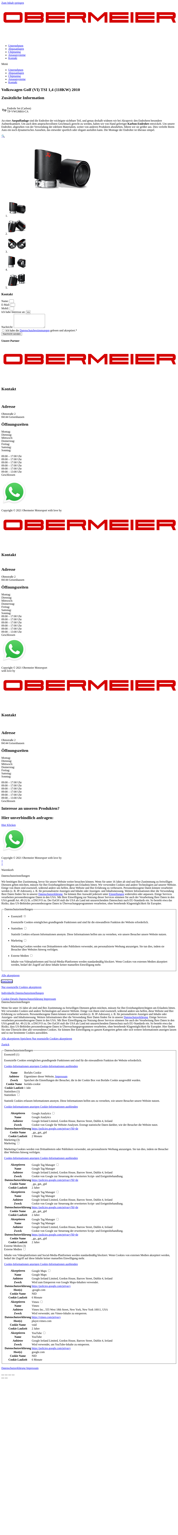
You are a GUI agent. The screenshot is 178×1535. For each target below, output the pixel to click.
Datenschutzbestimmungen (35, 333)
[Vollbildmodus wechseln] (9, 1377)
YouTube (37, 1339)
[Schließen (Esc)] (2, 1377)
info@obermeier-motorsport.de (18, 401)
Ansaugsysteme (17, 55)
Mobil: (5, 308)
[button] (89, 64)
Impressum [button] (50, 1001)
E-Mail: (6, 304)
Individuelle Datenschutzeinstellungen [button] (22, 995)
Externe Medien (21, 958)
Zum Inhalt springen (12, 2)
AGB (35, 509)
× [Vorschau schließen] (2, 863)
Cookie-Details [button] (10, 1001)
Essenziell (18, 918)
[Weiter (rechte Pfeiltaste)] (6, 1380)
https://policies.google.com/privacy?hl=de (55, 1131)
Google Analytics (41, 1119)
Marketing (18, 943)
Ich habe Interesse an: (13, 311)
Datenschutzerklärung (50, 896)
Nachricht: (7, 329)
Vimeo (35, 1308)
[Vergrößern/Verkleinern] (13, 1377)
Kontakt (12, 58)
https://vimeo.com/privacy (46, 1319)
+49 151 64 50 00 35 (12, 398)
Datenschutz (23, 509)
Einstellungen (116, 896)
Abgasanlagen (16, 48)
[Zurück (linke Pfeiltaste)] (2, 1380)
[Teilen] (6, 1377)
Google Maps (39, 1277)
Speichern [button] (6, 983)
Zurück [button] (5, 1047)
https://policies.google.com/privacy (51, 1288)
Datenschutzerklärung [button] (31, 1001)
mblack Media (70, 512)
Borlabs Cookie (32, 1075)
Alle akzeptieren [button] (10, 978)
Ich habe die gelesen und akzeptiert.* (41, 333)
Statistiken (18, 931)
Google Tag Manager (43, 1171)
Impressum (7, 509)
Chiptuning (14, 51)
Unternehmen (15, 45)
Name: (5, 301)
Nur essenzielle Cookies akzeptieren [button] (21, 989)
